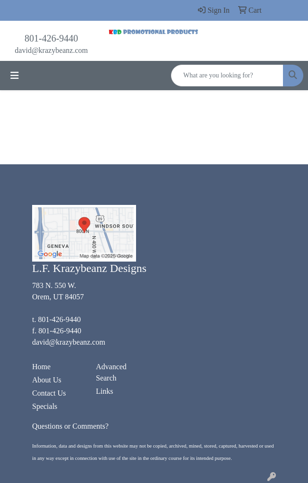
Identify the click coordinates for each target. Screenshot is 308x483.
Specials (44, 406)
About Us (46, 380)
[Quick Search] (227, 75)
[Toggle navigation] (15, 75)
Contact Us (49, 393)
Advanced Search (111, 372)
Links (104, 391)
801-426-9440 (51, 38)
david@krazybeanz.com (51, 50)
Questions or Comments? (70, 426)
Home (41, 367)
